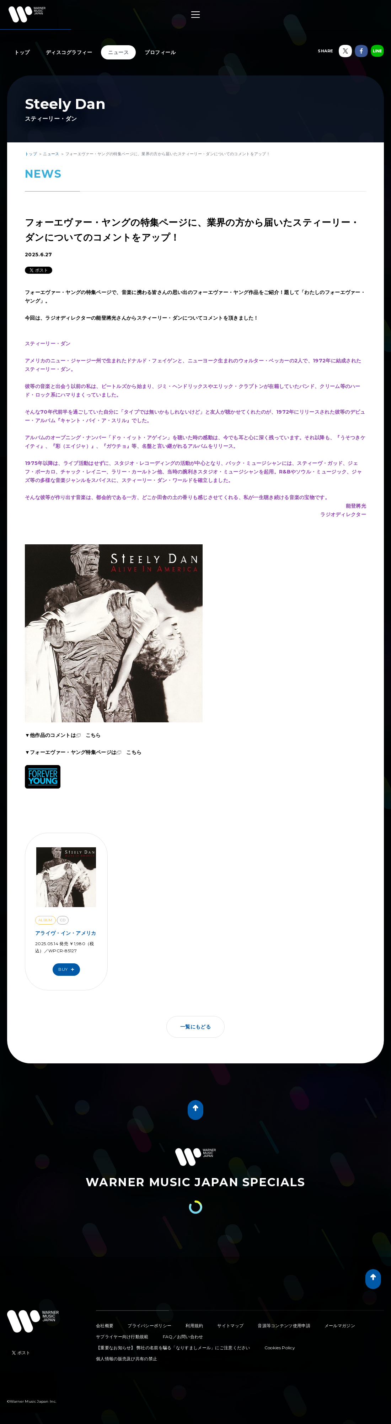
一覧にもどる (195, 1027)
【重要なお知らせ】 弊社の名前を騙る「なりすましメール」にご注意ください (173, 1347)
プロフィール (160, 52)
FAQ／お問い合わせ (183, 1336)
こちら (93, 735)
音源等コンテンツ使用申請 (284, 1325)
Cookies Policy (279, 1347)
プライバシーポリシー (149, 1325)
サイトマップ (230, 1325)
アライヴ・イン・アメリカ (65, 933)
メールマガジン (340, 1325)
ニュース (118, 52)
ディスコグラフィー (69, 52)
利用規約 (194, 1325)
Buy (67, 969)
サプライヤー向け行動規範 (122, 1336)
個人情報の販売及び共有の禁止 (126, 1358)
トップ (22, 52)
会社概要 (104, 1325)
